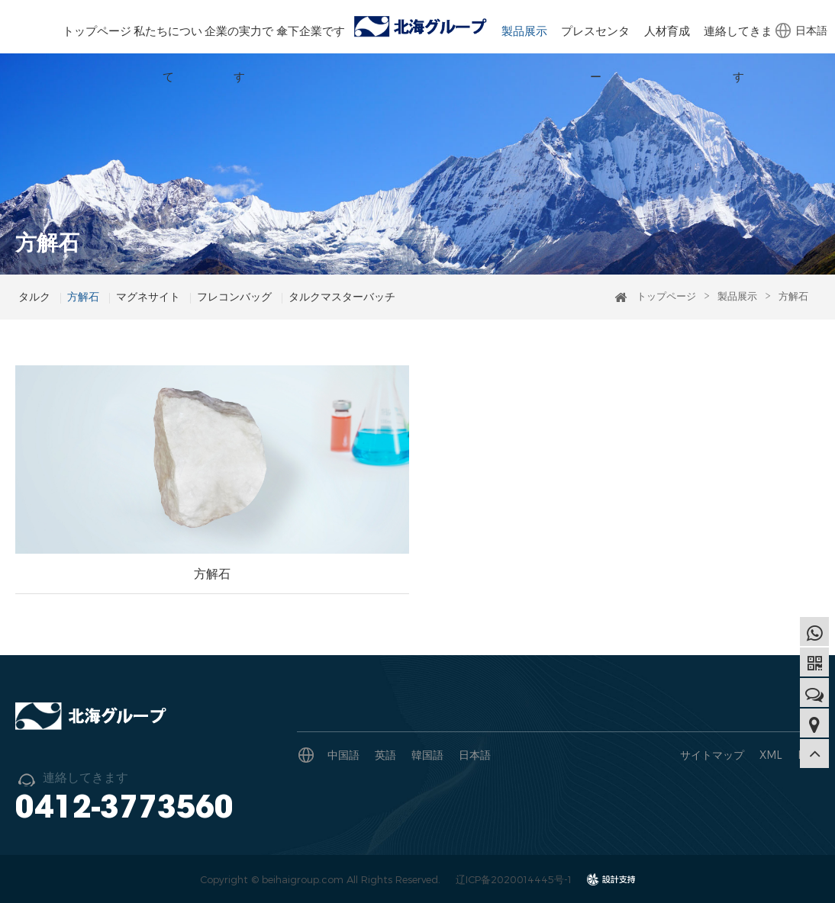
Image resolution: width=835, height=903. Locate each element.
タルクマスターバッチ (342, 296)
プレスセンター (595, 53)
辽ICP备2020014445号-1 (514, 879)
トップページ (97, 30)
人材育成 (667, 30)
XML (770, 754)
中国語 (343, 754)
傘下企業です (310, 30)
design (611, 883)
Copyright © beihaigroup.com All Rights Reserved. (320, 879)
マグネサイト (148, 296)
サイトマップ (712, 754)
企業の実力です (239, 53)
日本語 (811, 30)
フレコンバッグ (234, 296)
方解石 (83, 296)
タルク (34, 296)
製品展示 (524, 30)
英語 (385, 754)
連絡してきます (738, 53)
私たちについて (168, 53)
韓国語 (427, 754)
